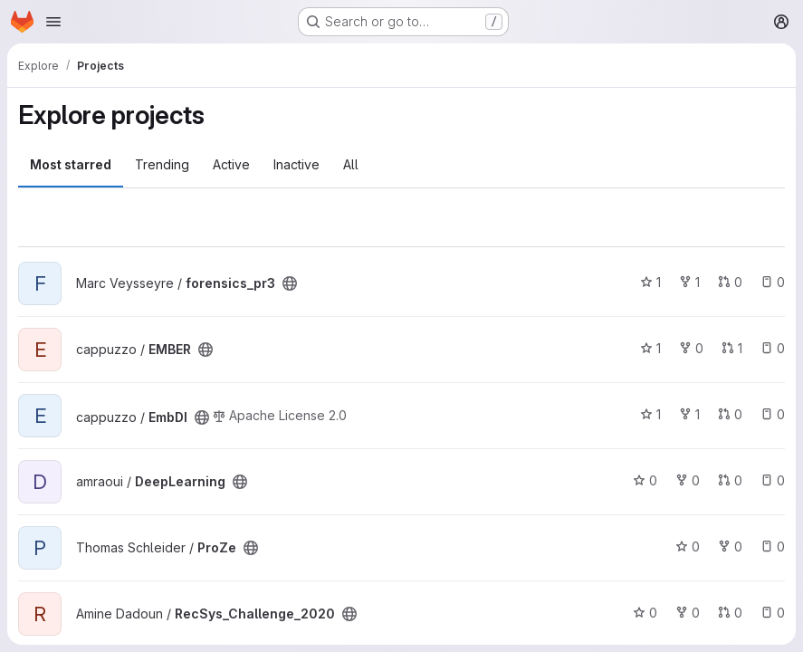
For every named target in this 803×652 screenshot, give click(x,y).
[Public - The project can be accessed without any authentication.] (289, 283)
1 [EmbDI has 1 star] (650, 414)
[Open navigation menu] (53, 21)
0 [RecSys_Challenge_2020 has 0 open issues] (772, 612)
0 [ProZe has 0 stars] (687, 546)
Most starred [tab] (70, 164)
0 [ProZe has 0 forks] (730, 546)
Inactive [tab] (296, 164)
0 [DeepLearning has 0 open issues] (772, 480)
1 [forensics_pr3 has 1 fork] (689, 282)
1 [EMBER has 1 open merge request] (732, 348)
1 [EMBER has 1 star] (650, 348)
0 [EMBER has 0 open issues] (772, 348)
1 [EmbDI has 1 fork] (689, 414)
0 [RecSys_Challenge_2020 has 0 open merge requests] (730, 612)
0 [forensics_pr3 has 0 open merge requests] (730, 282)
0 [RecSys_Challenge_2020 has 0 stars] (645, 612)
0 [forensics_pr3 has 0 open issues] (772, 282)
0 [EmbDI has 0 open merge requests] (730, 414)
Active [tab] (231, 164)
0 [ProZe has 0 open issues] (772, 546)
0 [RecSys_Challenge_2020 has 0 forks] (687, 612)
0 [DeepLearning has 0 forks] (687, 480)
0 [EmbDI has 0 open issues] (772, 414)
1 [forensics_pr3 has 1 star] (650, 282)
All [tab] (350, 164)
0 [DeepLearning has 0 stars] (645, 480)
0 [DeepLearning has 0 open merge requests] (730, 480)
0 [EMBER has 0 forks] (691, 348)
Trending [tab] (162, 164)
